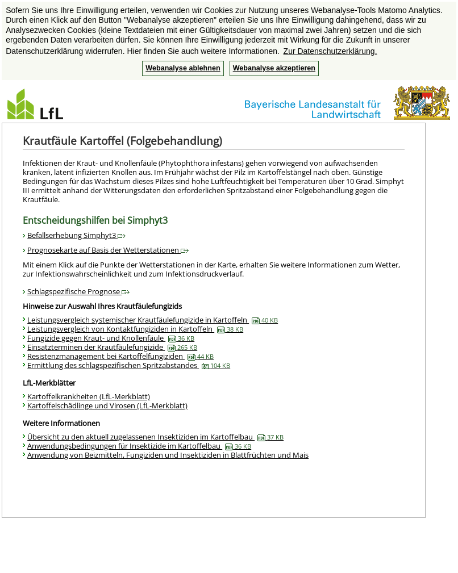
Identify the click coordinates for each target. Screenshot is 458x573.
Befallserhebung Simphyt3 (76, 235)
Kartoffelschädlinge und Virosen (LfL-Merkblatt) (107, 405)
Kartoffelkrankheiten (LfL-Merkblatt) (88, 396)
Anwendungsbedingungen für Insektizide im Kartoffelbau (139, 446)
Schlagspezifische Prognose (78, 291)
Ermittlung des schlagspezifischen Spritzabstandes (128, 365)
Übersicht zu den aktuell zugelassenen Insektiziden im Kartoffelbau (155, 437)
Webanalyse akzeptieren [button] (274, 68)
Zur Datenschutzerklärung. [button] (330, 51)
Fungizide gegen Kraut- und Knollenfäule (110, 338)
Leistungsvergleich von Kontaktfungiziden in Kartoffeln (135, 329)
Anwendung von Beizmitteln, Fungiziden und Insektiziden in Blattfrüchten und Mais (168, 455)
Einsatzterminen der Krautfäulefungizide (112, 347)
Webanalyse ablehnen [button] (182, 68)
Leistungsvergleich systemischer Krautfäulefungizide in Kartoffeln (152, 320)
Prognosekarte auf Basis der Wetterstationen (108, 250)
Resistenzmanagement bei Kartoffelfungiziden (120, 356)
